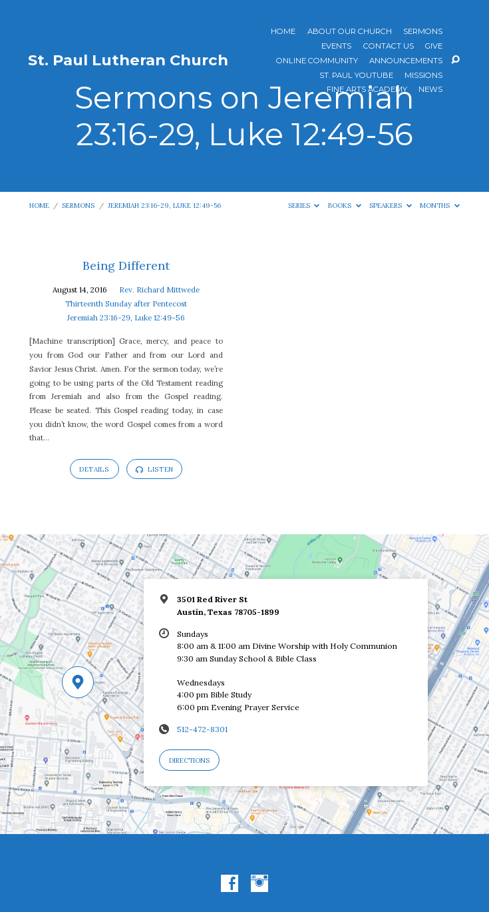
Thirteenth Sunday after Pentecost (126, 303)
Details (94, 469)
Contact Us (388, 47)
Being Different (126, 265)
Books (344, 205)
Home (283, 32)
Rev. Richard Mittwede (159, 289)
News (430, 90)
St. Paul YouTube (356, 76)
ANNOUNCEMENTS (405, 61)
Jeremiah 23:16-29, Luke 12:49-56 (164, 205)
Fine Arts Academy (367, 90)
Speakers (390, 205)
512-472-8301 (202, 729)
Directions (189, 760)
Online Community (317, 61)
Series (304, 205)
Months (440, 205)
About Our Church (349, 32)
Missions (423, 76)
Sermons (422, 32)
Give (433, 47)
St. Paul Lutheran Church (128, 60)
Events (336, 47)
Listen (154, 469)
